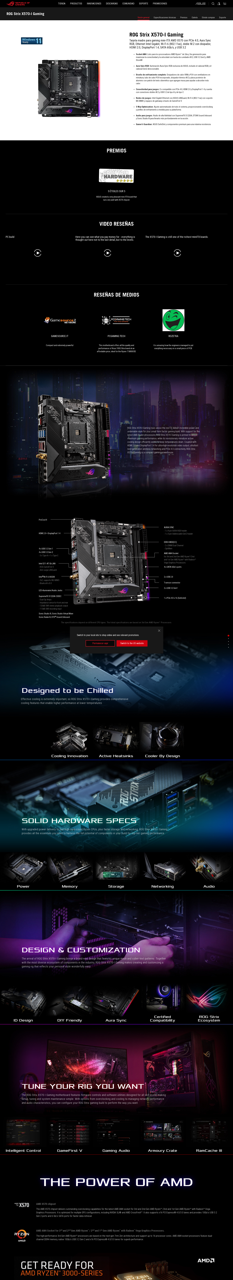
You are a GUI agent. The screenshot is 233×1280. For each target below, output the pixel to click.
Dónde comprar (208, 17)
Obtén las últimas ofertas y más (184, 1252)
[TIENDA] (47, 3)
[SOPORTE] (152, 3)
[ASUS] (200, 4)
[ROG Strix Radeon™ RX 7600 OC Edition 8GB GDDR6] (146, 1107)
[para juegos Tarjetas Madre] (32, 1244)
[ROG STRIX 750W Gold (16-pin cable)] (27, 1107)
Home (27, 1266)
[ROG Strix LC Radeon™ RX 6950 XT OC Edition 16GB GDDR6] (205, 1107)
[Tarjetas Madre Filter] (61, 1244)
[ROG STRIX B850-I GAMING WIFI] (27, 1001)
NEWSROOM (51, 1266)
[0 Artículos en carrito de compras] (224, 3)
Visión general (143, 17)
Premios (183, 17)
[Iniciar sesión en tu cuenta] (219, 3)
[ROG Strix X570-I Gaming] (87, 1244)
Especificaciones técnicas (165, 17)
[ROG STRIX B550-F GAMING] (146, 1001)
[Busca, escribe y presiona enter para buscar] (213, 4)
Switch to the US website (132, 643)
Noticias (37, 1266)
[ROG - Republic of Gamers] (18, 3)
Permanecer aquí (100, 643)
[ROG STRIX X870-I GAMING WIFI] (86, 1001)
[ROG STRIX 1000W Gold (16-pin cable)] (86, 1107)
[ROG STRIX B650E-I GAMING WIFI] (205, 1001)
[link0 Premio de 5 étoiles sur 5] (116, 183)
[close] (159, 630)
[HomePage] (11, 1244)
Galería (195, 17)
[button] (67, 3)
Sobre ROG (14, 1266)
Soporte (222, 17)
